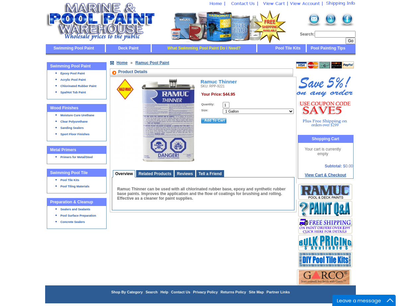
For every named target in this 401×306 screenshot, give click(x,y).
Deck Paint (128, 48)
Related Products (154, 173)
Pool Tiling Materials (74, 186)
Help (164, 292)
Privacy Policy (205, 292)
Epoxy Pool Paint (72, 73)
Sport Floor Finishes (75, 134)
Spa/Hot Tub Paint (73, 92)
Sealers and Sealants (75, 209)
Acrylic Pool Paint (73, 79)
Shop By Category (127, 292)
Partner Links (278, 292)
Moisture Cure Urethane (77, 115)
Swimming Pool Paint (73, 48)
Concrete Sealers (72, 222)
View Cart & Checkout (325, 175)
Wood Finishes (64, 108)
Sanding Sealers (72, 128)
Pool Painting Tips (328, 48)
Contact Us (180, 292)
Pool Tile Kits (288, 48)
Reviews (185, 173)
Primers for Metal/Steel (76, 157)
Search (151, 292)
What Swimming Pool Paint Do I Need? (204, 48)
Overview (124, 173)
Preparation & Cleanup (71, 202)
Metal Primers (63, 150)
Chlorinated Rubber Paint (78, 86)
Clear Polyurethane (74, 121)
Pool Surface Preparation (78, 215)
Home (122, 62)
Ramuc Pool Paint (152, 62)
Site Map (256, 292)
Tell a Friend (210, 173)
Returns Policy (233, 292)
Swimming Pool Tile (69, 172)
